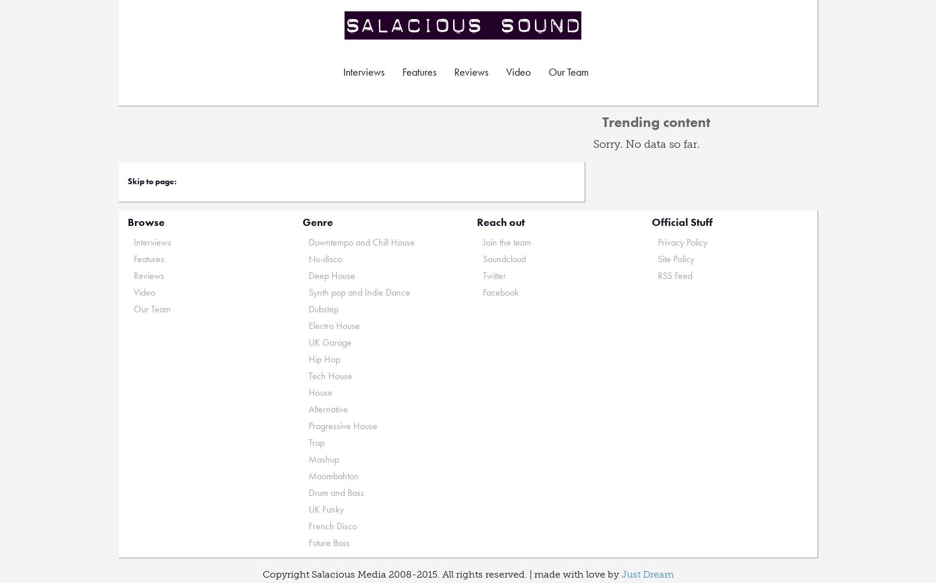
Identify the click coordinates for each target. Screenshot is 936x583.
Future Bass (329, 543)
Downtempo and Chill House (362, 242)
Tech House (330, 376)
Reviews (471, 72)
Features (419, 72)
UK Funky (326, 509)
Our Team (569, 72)
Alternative (328, 409)
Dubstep (323, 309)
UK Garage (330, 342)
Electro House (334, 326)
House (320, 392)
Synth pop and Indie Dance (359, 292)
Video (518, 72)
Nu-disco (325, 259)
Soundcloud (504, 259)
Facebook (501, 292)
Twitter (494, 275)
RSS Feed (675, 275)
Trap (317, 442)
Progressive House (343, 426)
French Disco (333, 526)
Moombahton (334, 476)
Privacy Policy (682, 242)
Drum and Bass (336, 492)
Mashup (324, 459)
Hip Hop (324, 359)
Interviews (363, 72)
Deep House (332, 275)
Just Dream (647, 574)
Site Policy (676, 259)
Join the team (507, 242)
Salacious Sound (463, 25)
